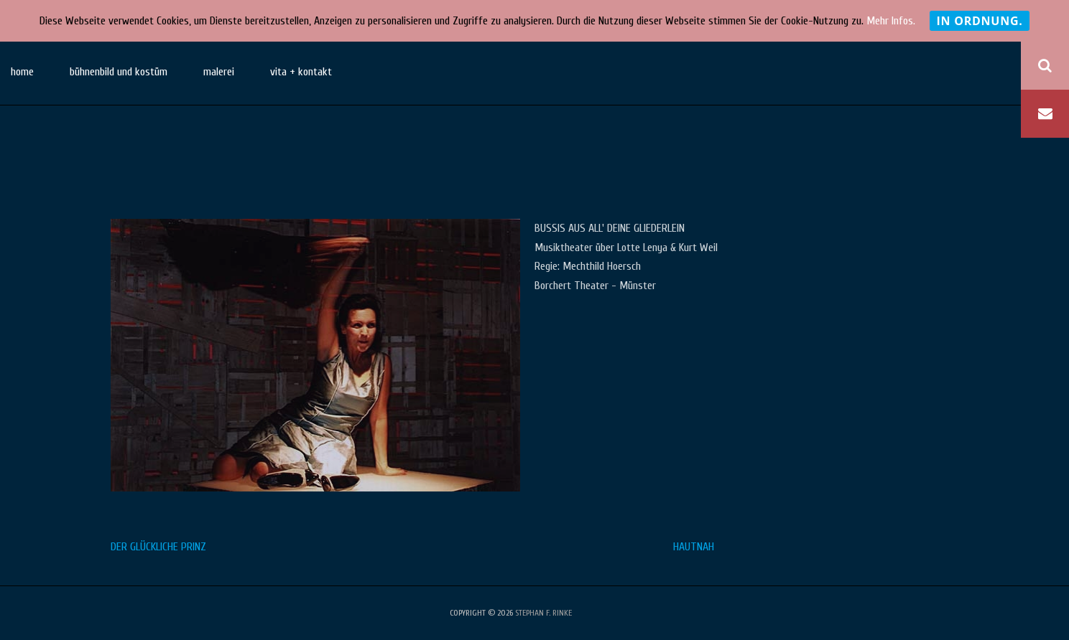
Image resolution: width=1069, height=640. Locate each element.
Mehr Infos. (890, 20)
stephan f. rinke (543, 613)
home (22, 71)
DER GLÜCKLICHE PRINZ (158, 546)
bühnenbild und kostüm (118, 71)
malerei (218, 71)
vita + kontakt (301, 71)
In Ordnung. (979, 21)
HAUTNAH (693, 546)
